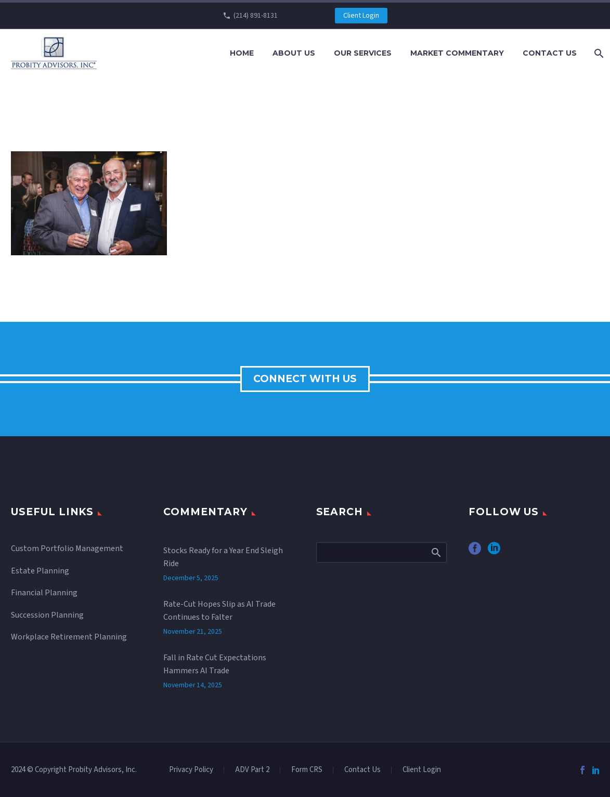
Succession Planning (47, 615)
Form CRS (306, 770)
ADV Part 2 (252, 770)
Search (435, 552)
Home (242, 53)
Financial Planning (44, 592)
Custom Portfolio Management (67, 548)
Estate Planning (40, 571)
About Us (293, 53)
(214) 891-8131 (255, 15)
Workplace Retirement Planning (69, 637)
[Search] (598, 53)
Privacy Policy (191, 770)
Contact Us (550, 53)
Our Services (363, 53)
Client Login (361, 15)
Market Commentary (457, 53)
